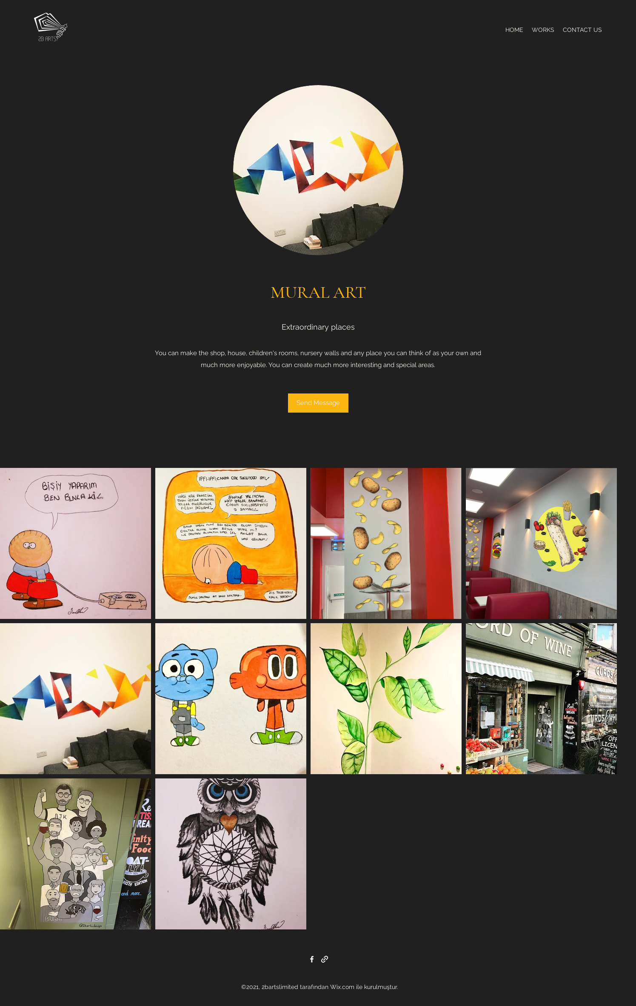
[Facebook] (312, 959)
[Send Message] (318, 403)
